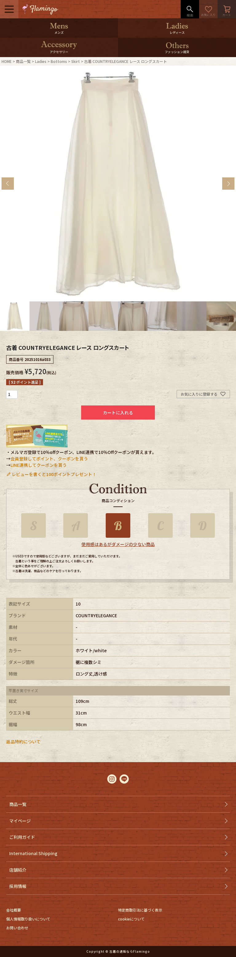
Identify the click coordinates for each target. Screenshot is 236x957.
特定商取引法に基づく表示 (140, 909)
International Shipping (33, 853)
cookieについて (131, 918)
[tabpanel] (118, 183)
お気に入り (208, 9)
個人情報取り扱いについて (28, 918)
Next (228, 183)
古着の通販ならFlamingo (129, 951)
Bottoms (59, 61)
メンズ (59, 32)
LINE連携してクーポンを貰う (38, 465)
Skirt (75, 61)
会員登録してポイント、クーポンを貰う (49, 458)
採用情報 (17, 886)
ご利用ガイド (22, 837)
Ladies (40, 61)
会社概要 (13, 909)
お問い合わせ (17, 927)
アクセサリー (59, 51)
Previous (8, 183)
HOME (7, 61)
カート (227, 9)
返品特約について (23, 741)
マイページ (20, 821)
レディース (177, 32)
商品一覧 (23, 61)
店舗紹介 (17, 870)
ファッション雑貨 (177, 51)
